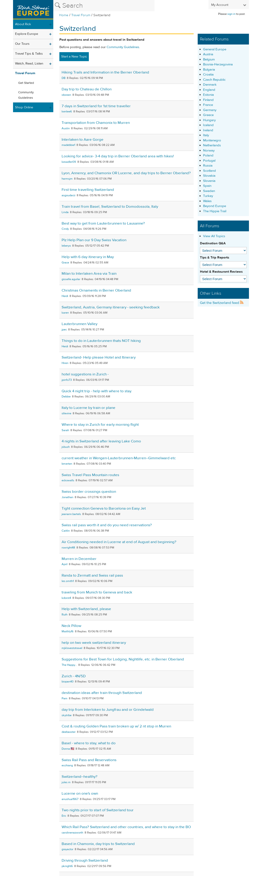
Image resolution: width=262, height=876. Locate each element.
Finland (208, 100)
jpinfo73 (67, 380)
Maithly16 (68, 631)
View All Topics (214, 236)
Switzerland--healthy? (79, 776)
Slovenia (209, 181)
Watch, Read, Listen (29, 63)
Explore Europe (26, 34)
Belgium (209, 59)
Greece (208, 115)
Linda (65, 212)
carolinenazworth (72, 832)
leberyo (66, 245)
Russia (208, 165)
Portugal (209, 160)
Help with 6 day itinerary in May (88, 256)
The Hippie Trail (214, 211)
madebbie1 (68, 145)
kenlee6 (67, 111)
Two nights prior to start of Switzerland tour (98, 810)
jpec (64, 329)
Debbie (66, 396)
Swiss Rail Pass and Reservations (89, 760)
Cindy (65, 229)
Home (63, 15)
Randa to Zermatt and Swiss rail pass (92, 575)
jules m (66, 782)
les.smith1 (68, 581)
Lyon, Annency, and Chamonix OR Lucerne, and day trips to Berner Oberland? (126, 173)
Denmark (210, 84)
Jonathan (67, 497)
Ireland (208, 130)
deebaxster (69, 732)
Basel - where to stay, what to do (89, 743)
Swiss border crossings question (89, 491)
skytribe (67, 715)
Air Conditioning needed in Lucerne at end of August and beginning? (119, 541)
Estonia (208, 95)
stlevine (66, 413)
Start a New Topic (74, 56)
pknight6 (67, 866)
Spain (207, 186)
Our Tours (22, 44)
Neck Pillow (71, 625)
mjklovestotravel (72, 648)
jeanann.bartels (71, 514)
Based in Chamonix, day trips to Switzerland (98, 843)
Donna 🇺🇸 (68, 749)
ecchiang (67, 765)
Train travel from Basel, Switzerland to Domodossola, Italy (110, 206)
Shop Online (24, 107)
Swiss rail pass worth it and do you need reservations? (107, 525)
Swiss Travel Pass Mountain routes (90, 475)
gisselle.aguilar (71, 279)
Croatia (208, 74)
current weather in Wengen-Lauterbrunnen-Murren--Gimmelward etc (119, 458)
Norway (209, 150)
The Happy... (69, 665)
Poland (208, 155)
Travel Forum (80, 15)
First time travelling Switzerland (88, 189)
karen (65, 312)
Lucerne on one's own (80, 793)
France (208, 105)
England (209, 90)
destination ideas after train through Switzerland (102, 692)
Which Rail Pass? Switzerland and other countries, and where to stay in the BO (126, 827)
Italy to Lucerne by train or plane (88, 407)
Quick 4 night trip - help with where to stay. (97, 391)
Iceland (208, 125)
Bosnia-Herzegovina (218, 64)
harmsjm (67, 179)
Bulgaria (209, 69)
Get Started (26, 83)
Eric (64, 816)
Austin (66, 128)
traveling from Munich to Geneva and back (97, 592)
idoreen (66, 95)
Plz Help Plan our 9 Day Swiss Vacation (94, 240)
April (64, 564)
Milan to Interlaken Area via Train (89, 273)
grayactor (67, 849)
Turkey (208, 196)
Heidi (65, 296)
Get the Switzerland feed (222, 303)
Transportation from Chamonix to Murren (96, 122)
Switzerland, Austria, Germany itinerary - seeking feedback (111, 307)
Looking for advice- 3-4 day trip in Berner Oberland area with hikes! (118, 156)
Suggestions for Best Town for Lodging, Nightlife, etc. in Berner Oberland (123, 659)
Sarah (65, 430)
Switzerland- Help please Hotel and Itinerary (99, 357)
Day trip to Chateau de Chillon (87, 89)
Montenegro (212, 140)
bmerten (67, 464)
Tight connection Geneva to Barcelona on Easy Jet (104, 508)
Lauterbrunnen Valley (79, 323)
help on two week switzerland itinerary (94, 642)
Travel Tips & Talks (29, 53)
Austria (208, 54)
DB (63, 78)
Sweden (209, 191)
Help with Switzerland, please (86, 608)
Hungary (209, 120)
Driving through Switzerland (85, 860)
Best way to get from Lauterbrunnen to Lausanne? (103, 223)
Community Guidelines (26, 95)
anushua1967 (70, 799)
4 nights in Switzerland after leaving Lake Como (101, 441)
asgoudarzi (68, 195)
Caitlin (66, 531)
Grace (65, 262)
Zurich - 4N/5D (74, 676)
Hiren (65, 363)
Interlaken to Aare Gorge (82, 139)
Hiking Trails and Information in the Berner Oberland (105, 72)
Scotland (209, 171)
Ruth (64, 614)
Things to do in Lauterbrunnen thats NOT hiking (101, 340)
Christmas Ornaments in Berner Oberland (96, 290)
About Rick (23, 24)
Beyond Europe (214, 206)
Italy (206, 135)
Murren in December (79, 558)
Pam (64, 698)
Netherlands (212, 145)
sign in (231, 14)
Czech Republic (214, 80)
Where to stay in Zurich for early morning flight (100, 424)
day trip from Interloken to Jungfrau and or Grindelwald (108, 709)
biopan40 (68, 681)
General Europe (214, 49)
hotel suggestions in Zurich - (85, 374)
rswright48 (68, 547)
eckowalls (68, 480)
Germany (209, 110)
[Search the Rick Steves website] (104, 5)
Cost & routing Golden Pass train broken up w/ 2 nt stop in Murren (116, 726)
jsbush (66, 447)
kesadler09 (69, 162)
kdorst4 (66, 598)
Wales (207, 201)
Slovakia (209, 176)
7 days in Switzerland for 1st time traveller (96, 106)
